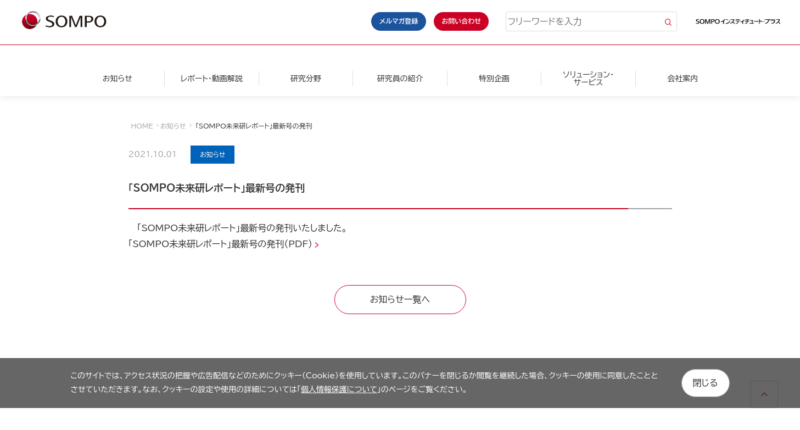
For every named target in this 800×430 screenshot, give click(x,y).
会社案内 (682, 78)
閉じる (705, 382)
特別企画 (494, 78)
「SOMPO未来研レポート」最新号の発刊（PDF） (220, 243)
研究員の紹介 (400, 78)
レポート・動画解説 (212, 78)
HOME (142, 125)
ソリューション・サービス (588, 78)
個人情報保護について (339, 389)
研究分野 (305, 78)
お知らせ (117, 78)
